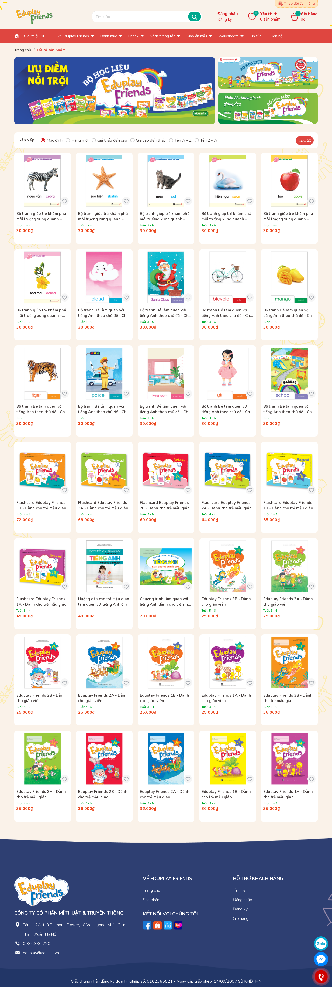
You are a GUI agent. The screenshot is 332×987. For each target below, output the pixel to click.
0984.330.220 (36, 944)
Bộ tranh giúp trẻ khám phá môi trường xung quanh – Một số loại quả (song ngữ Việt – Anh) (288, 222)
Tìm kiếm (241, 890)
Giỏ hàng (240, 918)
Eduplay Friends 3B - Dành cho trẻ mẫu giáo (288, 698)
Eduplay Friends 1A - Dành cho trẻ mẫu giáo (288, 794)
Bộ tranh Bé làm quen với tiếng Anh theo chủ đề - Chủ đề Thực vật (288, 316)
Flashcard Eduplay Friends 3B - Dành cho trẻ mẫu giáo (41, 505)
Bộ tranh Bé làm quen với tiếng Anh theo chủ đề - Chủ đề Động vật (41, 412)
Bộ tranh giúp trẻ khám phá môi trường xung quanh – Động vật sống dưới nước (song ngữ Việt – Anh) (103, 222)
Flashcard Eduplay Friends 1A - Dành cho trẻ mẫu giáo (41, 601)
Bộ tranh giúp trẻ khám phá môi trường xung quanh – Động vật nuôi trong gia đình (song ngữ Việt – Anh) (166, 222)
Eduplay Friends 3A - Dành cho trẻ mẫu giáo (41, 794)
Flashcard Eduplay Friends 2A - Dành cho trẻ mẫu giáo (227, 505)
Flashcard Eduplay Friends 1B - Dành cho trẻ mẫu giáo (288, 505)
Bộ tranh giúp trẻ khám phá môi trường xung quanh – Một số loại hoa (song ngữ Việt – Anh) (41, 318)
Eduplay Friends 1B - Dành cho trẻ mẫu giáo (226, 794)
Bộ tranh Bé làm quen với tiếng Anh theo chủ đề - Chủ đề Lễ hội (165, 316)
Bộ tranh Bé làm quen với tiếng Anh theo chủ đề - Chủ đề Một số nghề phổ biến (103, 412)
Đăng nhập (228, 13)
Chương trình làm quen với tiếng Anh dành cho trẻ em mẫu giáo (164, 604)
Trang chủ (151, 890)
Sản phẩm (152, 900)
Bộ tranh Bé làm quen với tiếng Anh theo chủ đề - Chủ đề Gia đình (165, 412)
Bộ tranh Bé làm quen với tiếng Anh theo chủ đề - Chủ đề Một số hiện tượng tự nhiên (103, 318)
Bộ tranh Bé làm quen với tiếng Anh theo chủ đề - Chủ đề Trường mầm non (288, 412)
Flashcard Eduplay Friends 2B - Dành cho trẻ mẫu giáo (165, 505)
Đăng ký (225, 19)
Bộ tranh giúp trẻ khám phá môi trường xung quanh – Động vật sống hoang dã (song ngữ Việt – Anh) (41, 222)
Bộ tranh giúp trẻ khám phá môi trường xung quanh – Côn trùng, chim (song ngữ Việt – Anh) (226, 222)
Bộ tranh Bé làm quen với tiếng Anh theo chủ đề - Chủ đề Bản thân (227, 412)
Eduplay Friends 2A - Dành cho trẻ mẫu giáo (164, 794)
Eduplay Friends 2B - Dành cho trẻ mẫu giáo (102, 794)
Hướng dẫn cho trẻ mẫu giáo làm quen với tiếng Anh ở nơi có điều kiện (104, 604)
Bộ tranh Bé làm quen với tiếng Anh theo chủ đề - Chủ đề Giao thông (227, 316)
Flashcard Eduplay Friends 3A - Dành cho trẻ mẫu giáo (103, 505)
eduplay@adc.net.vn (41, 953)
